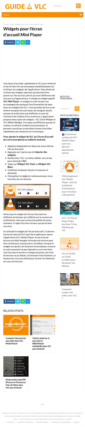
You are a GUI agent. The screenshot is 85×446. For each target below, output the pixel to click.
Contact (76, 422)
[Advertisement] (29, 63)
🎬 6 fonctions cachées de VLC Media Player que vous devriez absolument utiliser (69, 143)
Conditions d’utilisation (25, 422)
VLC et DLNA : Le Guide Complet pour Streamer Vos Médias (69, 259)
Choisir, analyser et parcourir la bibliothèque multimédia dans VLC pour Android (41, 343)
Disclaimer (10, 422)
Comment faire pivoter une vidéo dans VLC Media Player (16, 341)
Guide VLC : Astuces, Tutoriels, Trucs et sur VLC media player (23, 413)
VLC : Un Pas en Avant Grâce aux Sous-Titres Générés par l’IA (69, 224)
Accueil (5, 24)
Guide (12, 24)
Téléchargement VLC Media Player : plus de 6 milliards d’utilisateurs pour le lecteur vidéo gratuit (70, 185)
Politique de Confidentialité (60, 422)
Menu (6, 14)
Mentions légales (42, 422)
